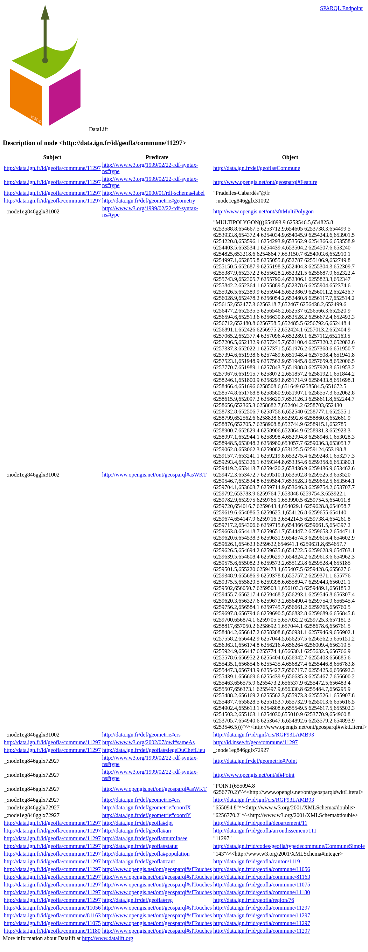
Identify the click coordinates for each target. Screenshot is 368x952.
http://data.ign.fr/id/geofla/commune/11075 (261, 885)
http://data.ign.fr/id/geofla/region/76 (253, 900)
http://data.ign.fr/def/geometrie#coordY (146, 815)
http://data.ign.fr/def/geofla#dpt (137, 823)
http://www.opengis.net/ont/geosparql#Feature (265, 182)
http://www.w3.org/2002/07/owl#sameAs (148, 742)
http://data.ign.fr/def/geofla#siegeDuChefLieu (153, 750)
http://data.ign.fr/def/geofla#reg (137, 900)
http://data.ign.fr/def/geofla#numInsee (144, 838)
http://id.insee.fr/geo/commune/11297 (255, 742)
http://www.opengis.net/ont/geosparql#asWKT (154, 475)
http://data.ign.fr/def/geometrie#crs (141, 735)
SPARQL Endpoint (341, 8)
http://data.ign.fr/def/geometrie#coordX (146, 807)
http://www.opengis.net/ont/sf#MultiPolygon (263, 211)
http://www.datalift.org (107, 938)
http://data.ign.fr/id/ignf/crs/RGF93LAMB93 (263, 735)
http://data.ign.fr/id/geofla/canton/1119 (256, 861)
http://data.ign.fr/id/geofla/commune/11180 (261, 892)
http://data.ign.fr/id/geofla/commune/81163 (261, 877)
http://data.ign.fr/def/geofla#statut (140, 846)
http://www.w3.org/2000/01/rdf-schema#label (153, 193)
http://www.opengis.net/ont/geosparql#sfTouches (157, 869)
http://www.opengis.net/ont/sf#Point (253, 775)
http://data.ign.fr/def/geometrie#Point (255, 761)
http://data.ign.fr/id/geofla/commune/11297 (52, 168)
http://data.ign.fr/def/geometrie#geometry (148, 201)
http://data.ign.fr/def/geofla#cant (138, 861)
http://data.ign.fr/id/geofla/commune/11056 (261, 869)
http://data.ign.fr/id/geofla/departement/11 (260, 823)
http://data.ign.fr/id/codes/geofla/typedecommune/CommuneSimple (289, 846)
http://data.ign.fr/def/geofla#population (146, 854)
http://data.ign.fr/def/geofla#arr (137, 831)
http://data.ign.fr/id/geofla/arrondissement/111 (265, 831)
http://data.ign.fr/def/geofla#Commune (256, 168)
